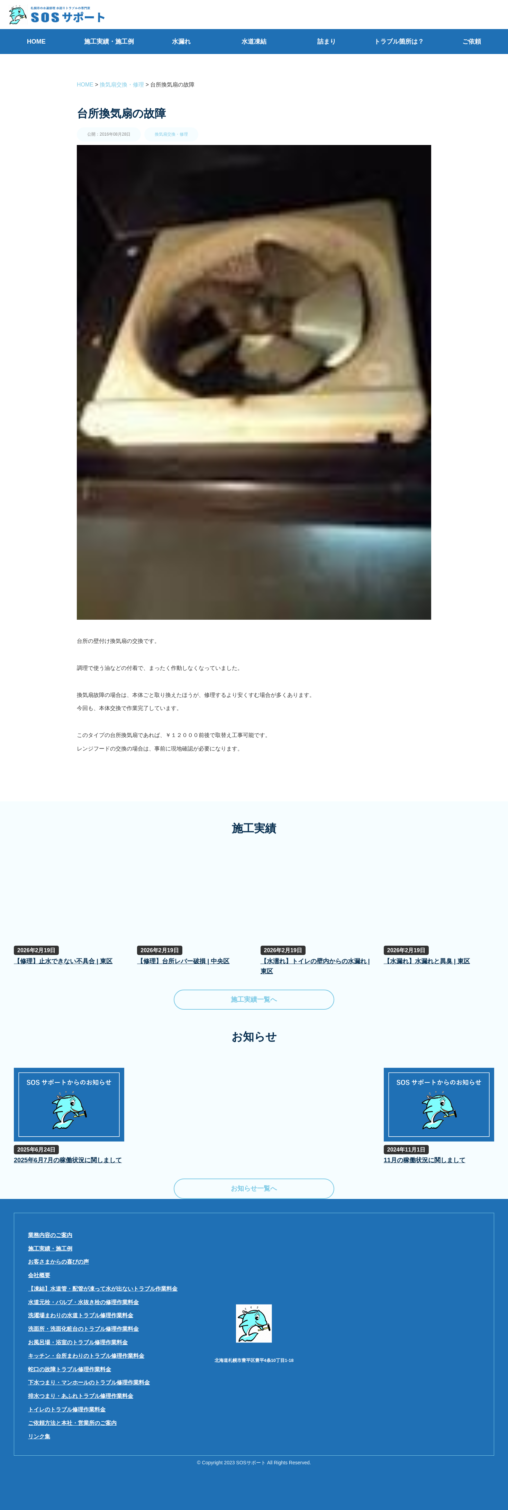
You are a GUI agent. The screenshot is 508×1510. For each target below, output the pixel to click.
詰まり (326, 41)
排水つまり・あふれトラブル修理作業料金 (80, 1396)
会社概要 (39, 1275)
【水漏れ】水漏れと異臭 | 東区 (427, 961)
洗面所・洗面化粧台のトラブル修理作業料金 (83, 1329)
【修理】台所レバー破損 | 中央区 (183, 961)
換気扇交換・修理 (171, 134)
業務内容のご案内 (50, 1235)
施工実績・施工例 (109, 41)
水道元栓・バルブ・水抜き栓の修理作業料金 (83, 1302)
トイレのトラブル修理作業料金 (67, 1409)
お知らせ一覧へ (254, 1188)
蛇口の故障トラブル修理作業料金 (69, 1369)
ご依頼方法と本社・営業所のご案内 (72, 1423)
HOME (36, 41)
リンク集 (39, 1436)
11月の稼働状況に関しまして (424, 1160)
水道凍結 (254, 41)
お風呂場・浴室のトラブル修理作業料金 (78, 1342)
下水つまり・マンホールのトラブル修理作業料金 (89, 1382)
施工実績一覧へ (254, 999)
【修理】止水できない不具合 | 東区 (63, 961)
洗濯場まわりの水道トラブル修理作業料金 (80, 1315)
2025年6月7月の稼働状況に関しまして (68, 1160)
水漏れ (181, 41)
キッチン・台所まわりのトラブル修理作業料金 (86, 1356)
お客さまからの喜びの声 (58, 1262)
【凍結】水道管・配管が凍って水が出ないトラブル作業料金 (103, 1289)
